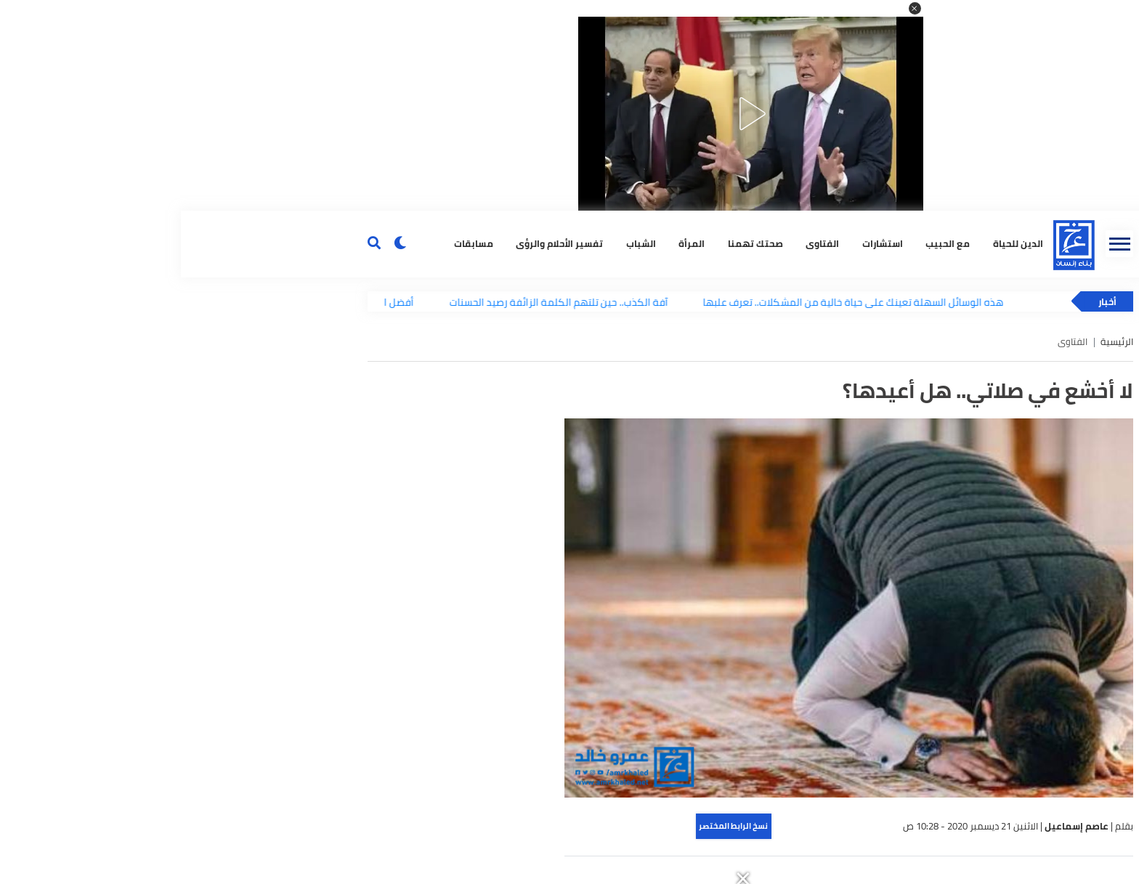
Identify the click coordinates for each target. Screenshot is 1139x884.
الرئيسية (936, 342)
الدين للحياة (837, 244)
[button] (734, 8)
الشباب (460, 244)
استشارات (701, 244)
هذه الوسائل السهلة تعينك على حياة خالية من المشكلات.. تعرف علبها (677, 302)
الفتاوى (641, 244)
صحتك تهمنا (574, 244)
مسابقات (292, 244)
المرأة (511, 244)
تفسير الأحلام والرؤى (378, 244)
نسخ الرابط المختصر (552, 826)
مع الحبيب (767, 244)
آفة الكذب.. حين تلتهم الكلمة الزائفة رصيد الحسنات (381, 302)
